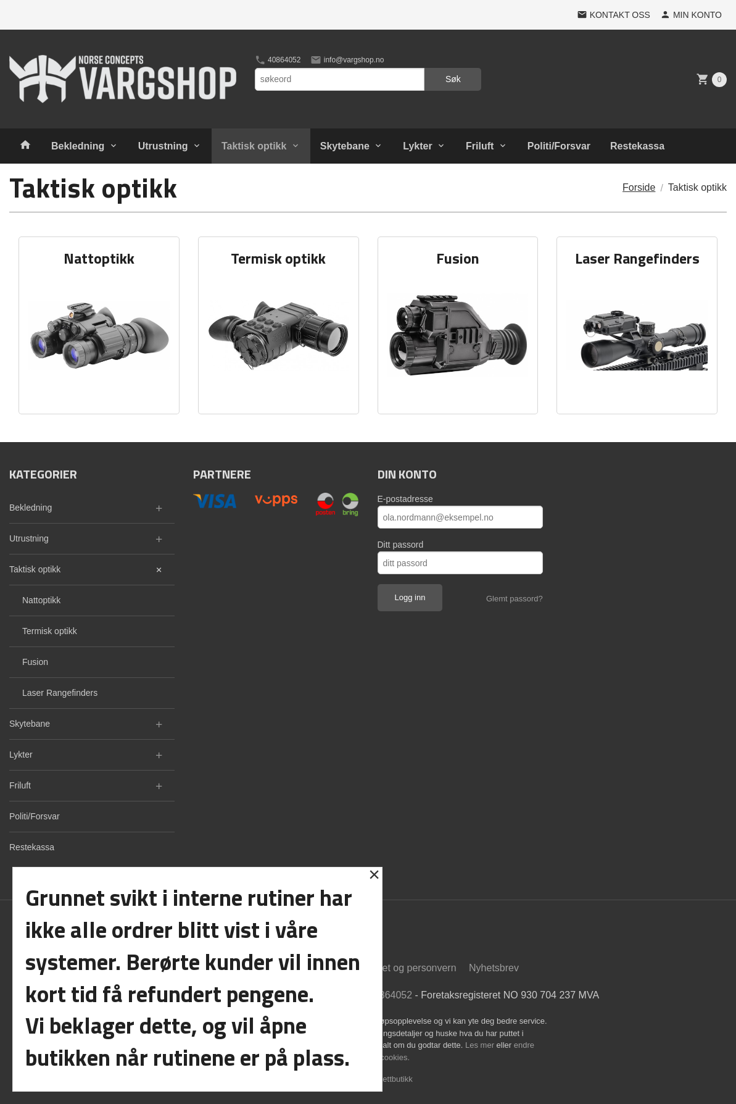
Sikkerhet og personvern (402, 968)
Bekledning (77, 146)
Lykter (417, 146)
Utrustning (163, 146)
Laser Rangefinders (59, 693)
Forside (638, 187)
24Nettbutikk (390, 1079)
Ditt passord (401, 545)
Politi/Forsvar (558, 146)
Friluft (480, 146)
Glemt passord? (514, 598)
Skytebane (345, 146)
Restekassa (637, 146)
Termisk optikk (49, 631)
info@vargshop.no (347, 60)
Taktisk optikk (254, 146)
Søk (453, 79)
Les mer (481, 1045)
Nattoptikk (41, 600)
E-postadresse (405, 499)
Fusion (35, 662)
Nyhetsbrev (494, 968)
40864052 (278, 60)
